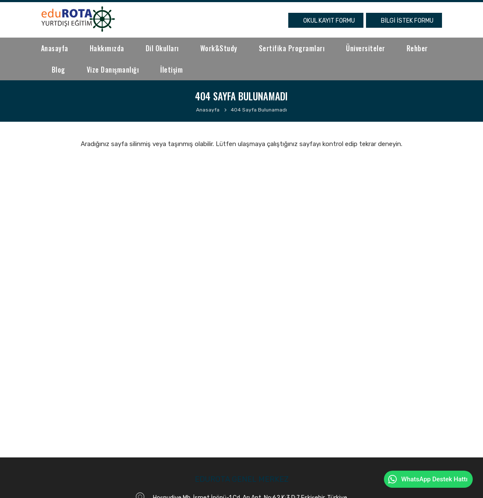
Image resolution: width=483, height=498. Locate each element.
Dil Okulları (162, 48)
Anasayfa (54, 48)
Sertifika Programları (292, 48)
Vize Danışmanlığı (113, 69)
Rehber (417, 48)
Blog (58, 69)
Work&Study (218, 48)
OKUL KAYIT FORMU (329, 20)
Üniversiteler (365, 48)
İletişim (171, 69)
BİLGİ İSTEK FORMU (407, 20)
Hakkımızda (107, 48)
